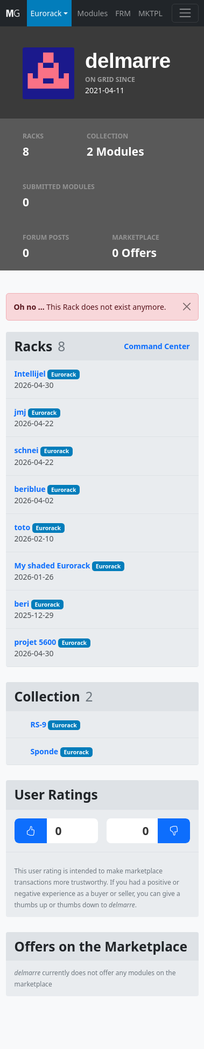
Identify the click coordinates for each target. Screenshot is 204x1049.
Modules (93, 13)
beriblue (30, 489)
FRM (123, 13)
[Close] (186, 307)
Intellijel (30, 374)
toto (23, 527)
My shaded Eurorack (52, 565)
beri (22, 604)
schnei (27, 450)
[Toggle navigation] (185, 13)
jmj (20, 412)
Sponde (45, 751)
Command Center (156, 346)
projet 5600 (36, 642)
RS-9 (38, 724)
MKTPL (150, 13)
